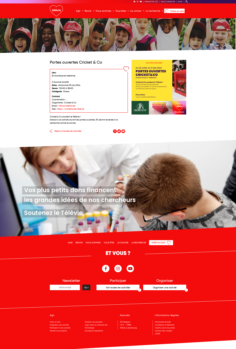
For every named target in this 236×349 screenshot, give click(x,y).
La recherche (153, 10)
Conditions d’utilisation (164, 325)
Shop (180, 2)
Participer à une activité (60, 328)
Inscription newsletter (94, 331)
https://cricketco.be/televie (70, 109)
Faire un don (177, 11)
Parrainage (89, 328)
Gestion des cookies (163, 331)
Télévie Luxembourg (128, 328)
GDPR (157, 334)
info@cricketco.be (67, 106)
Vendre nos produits (58, 331)
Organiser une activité (59, 325)
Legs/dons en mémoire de (96, 325)
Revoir (88, 10)
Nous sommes (103, 10)
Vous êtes (120, 10)
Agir (78, 10)
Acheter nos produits (94, 322)
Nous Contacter (168, 2)
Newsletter (151, 2)
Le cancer (135, 10)
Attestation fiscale (163, 322)
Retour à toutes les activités (65, 131)
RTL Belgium (125, 322)
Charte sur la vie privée (165, 328)
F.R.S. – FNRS (125, 325)
